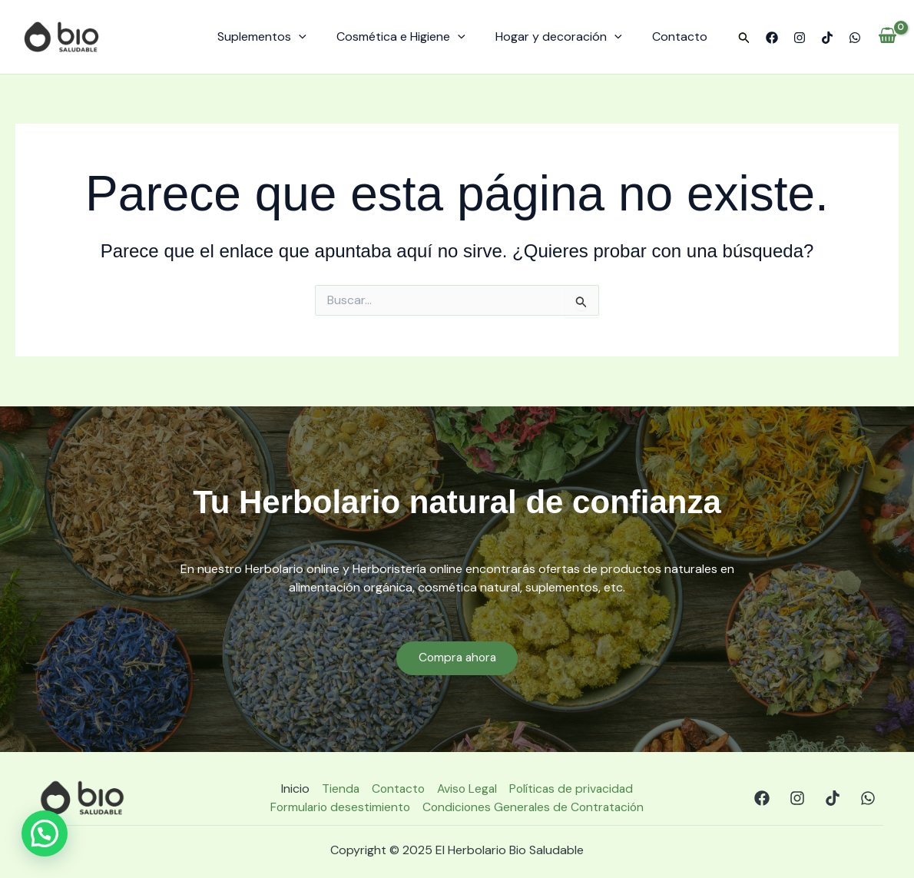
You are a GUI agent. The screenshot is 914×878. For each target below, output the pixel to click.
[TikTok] (827, 37)
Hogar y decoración (567, 37)
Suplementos (281, 37)
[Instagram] (799, 37)
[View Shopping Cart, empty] (887, 37)
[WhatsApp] (855, 37)
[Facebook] (772, 37)
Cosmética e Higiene (414, 37)
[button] (744, 38)
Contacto (682, 36)
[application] (318, 37)
